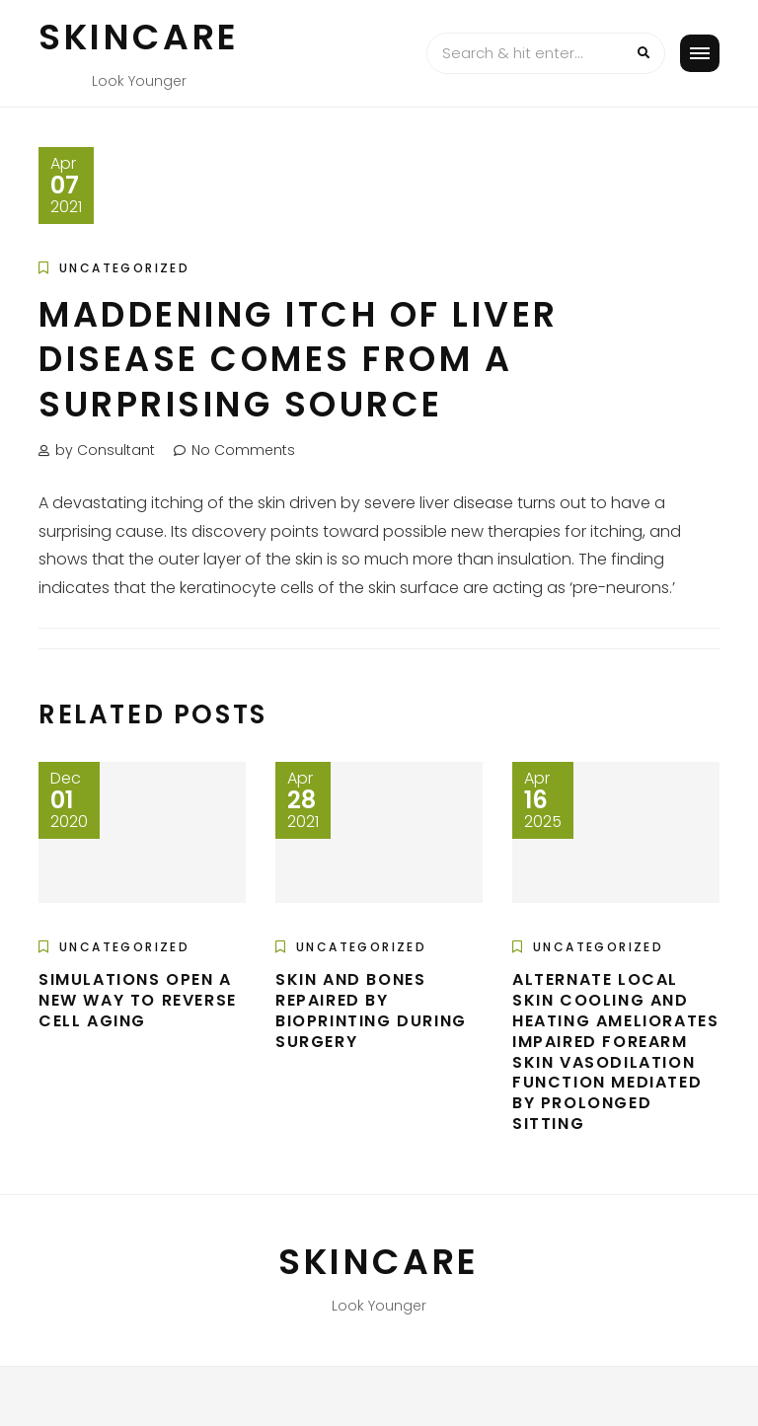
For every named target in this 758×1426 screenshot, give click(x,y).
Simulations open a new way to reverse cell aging (137, 1000)
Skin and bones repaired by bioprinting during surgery (371, 1010)
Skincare (139, 37)
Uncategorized (124, 268)
